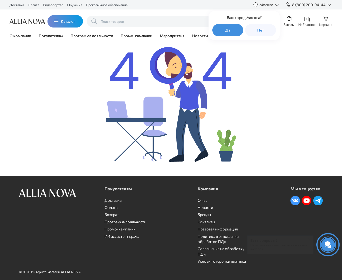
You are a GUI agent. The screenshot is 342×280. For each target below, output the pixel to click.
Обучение (74, 5)
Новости (200, 35)
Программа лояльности (92, 35)
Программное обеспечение (107, 5)
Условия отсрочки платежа (222, 261)
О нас (202, 200)
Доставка (17, 5)
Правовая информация (218, 229)
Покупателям (51, 35)
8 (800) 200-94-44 (309, 4)
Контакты (206, 222)
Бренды (204, 214)
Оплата (33, 5)
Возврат (111, 214)
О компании (20, 35)
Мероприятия (172, 35)
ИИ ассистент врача (121, 236)
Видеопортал (53, 5)
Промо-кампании (136, 35)
